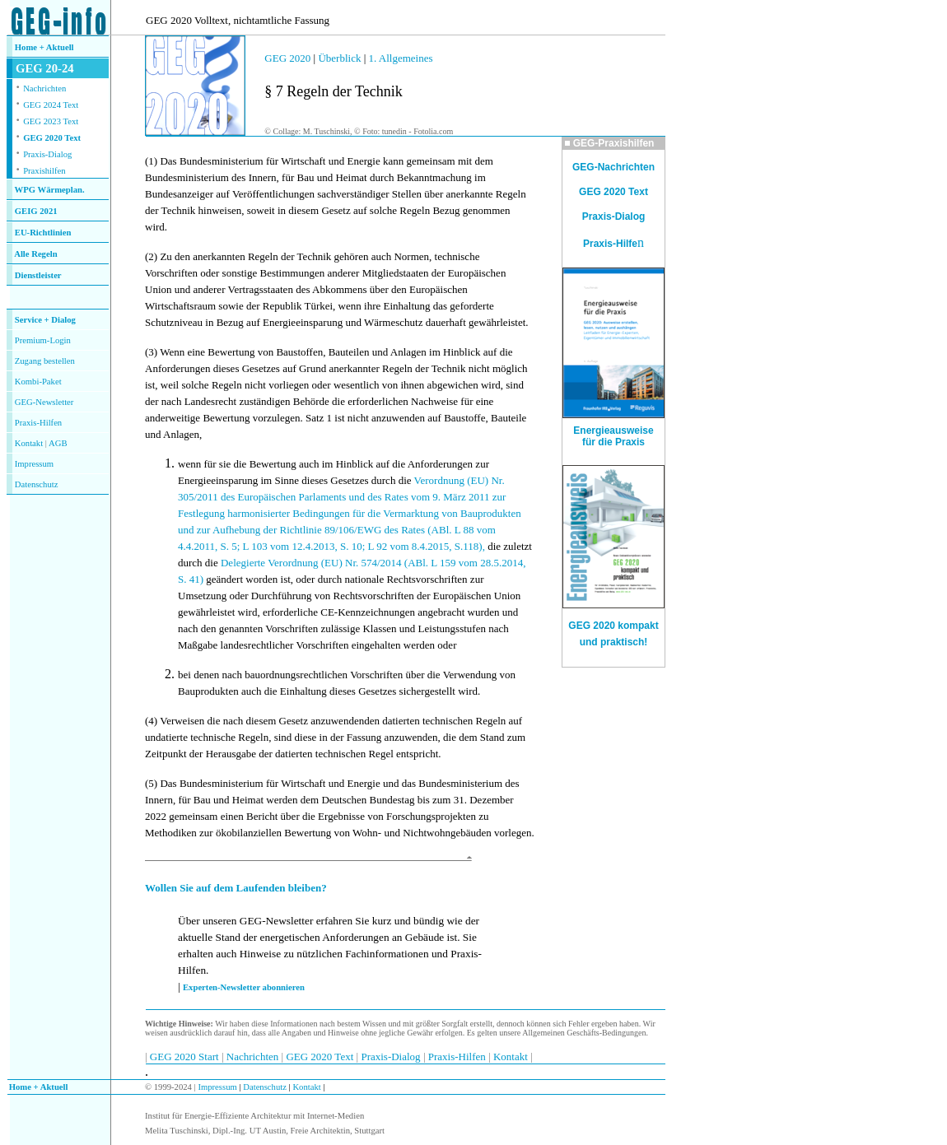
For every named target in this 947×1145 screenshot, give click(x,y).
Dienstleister (38, 275)
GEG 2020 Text (52, 137)
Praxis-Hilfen (38, 422)
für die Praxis (613, 442)
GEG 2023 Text (50, 121)
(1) (151, 161)
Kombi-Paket (38, 381)
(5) (151, 783)
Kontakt (29, 443)
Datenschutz (264, 1086)
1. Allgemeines (401, 58)
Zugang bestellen (45, 360)
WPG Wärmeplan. (50, 189)
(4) (151, 720)
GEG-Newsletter (44, 402)
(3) (151, 352)
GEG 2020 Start (186, 1056)
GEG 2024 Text (50, 104)
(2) (151, 256)
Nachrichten (44, 88)
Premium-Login (43, 340)
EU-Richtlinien (43, 232)
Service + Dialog (45, 319)
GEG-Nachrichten (613, 167)
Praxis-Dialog (47, 154)
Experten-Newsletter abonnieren (244, 987)
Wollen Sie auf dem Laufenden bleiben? (236, 888)
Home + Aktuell (44, 47)
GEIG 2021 (36, 211)
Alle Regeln (35, 253)
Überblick (339, 58)
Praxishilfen (44, 170)
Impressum (34, 463)
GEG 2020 (287, 58)
